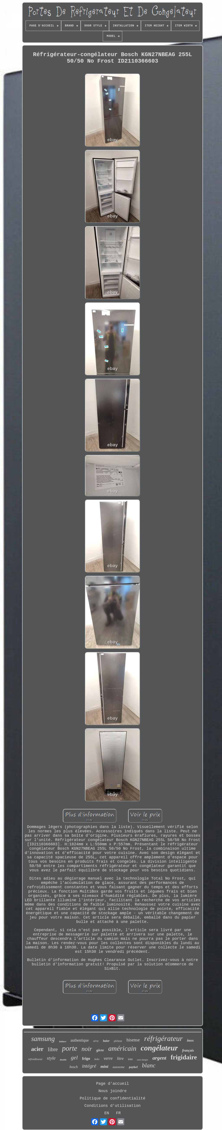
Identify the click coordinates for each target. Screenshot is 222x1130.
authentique (80, 1040)
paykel (133, 1067)
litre (120, 1058)
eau (130, 1059)
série (96, 1040)
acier (37, 1049)
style (51, 1058)
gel (74, 1057)
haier (106, 1040)
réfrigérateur (163, 1038)
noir (87, 1048)
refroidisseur (35, 1059)
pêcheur (118, 1040)
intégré (89, 1066)
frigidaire (184, 1057)
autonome (118, 1067)
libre (53, 1049)
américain (122, 1048)
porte (69, 1048)
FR (118, 1113)
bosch (74, 1067)
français (188, 1050)
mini (104, 1066)
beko (97, 1059)
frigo (86, 1058)
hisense (133, 1039)
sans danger (142, 1059)
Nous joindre (112, 1091)
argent (159, 1058)
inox (190, 1040)
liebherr (62, 1041)
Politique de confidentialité (112, 1098)
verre (108, 1058)
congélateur (159, 1048)
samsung (43, 1038)
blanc (148, 1065)
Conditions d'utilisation (112, 1106)
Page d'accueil (112, 1083)
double (63, 1059)
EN (106, 1113)
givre (100, 1050)
